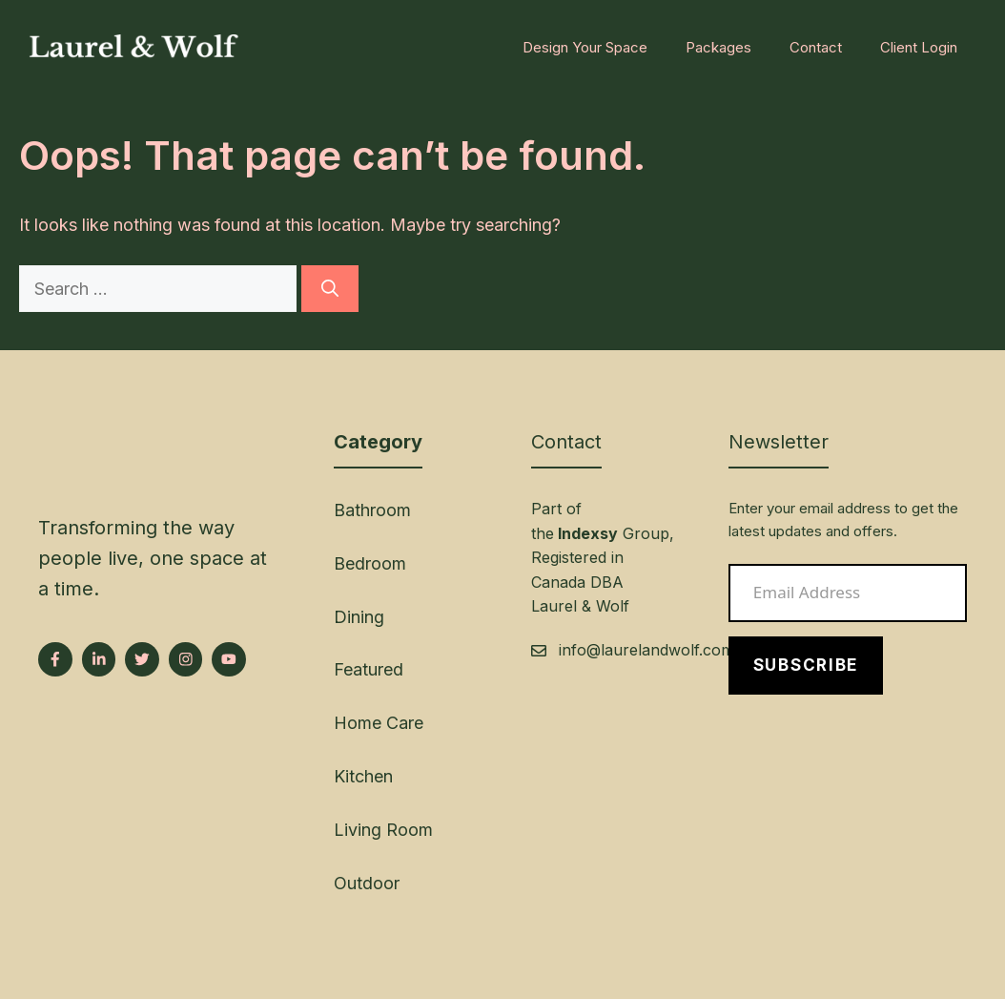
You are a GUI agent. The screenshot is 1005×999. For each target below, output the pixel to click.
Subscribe (805, 665)
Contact (816, 47)
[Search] (330, 288)
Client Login (918, 47)
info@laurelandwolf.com (646, 649)
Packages (718, 47)
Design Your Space (585, 47)
